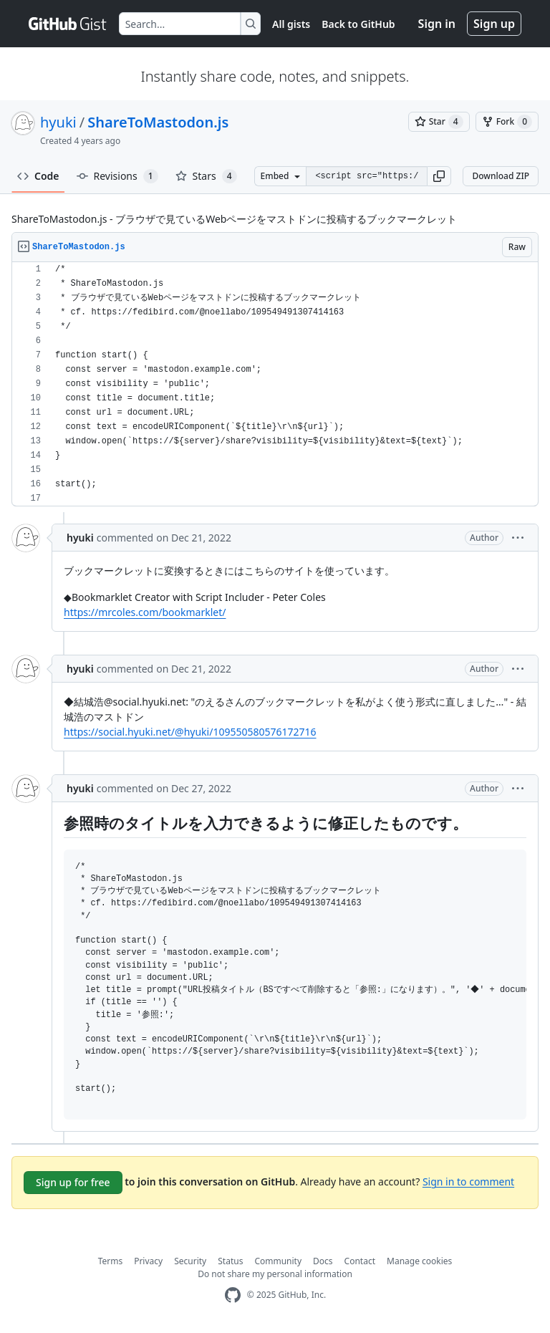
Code (38, 176)
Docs (323, 1261)
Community (277, 1261)
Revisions (117, 176)
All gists (291, 24)
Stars (206, 176)
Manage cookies (419, 1261)
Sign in (436, 24)
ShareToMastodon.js (157, 122)
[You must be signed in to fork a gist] (507, 122)
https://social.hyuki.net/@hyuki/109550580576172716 (190, 731)
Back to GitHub (358, 24)
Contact (359, 1261)
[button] (439, 176)
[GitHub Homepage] (232, 1295)
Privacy (148, 1261)
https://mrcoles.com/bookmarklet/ (145, 612)
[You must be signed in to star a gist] (439, 122)
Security (190, 1261)
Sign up (494, 24)
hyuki (58, 122)
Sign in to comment (468, 1181)
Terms (110, 1261)
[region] (275, 384)
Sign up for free (73, 1182)
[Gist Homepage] (68, 23)
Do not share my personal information (275, 1274)
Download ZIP (500, 176)
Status (230, 1261)
